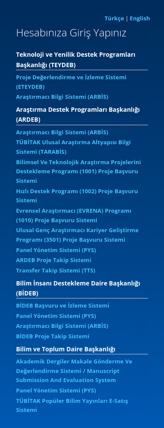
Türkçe (114, 18)
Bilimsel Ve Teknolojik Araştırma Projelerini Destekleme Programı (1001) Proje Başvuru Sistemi (78, 171)
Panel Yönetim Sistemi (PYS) (56, 250)
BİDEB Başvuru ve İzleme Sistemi (62, 305)
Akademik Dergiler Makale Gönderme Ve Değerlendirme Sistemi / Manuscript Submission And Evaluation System (74, 370)
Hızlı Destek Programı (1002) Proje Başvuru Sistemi (77, 195)
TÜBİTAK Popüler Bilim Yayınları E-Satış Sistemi (72, 405)
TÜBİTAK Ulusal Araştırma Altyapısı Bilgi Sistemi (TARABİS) (73, 147)
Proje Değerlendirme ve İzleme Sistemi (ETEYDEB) (71, 82)
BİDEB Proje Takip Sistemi (52, 336)
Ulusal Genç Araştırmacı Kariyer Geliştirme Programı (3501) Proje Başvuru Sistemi (77, 234)
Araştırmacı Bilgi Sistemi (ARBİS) (62, 97)
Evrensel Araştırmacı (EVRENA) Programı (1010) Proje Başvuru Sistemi (73, 215)
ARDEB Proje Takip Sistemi (54, 260)
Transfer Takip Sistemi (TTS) (55, 270)
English (140, 18)
